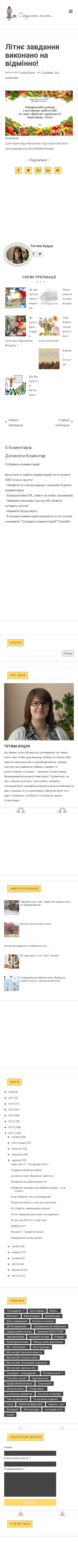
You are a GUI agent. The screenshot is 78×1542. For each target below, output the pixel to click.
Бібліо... (54, 1310)
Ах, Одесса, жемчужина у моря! (30, 1208)
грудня (16, 1136)
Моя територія (41, 1347)
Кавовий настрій (39, 1336)
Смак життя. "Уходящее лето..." (30, 1164)
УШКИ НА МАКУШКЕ (31, 1404)
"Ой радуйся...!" (15, 1310)
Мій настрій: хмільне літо (21, 1368)
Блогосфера (37, 1310)
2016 (11, 1103)
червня (16, 1252)
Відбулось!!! (18, 1226)
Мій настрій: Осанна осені (21, 1357)
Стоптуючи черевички (19, 1394)
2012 (11, 1127)
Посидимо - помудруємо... (22, 1373)
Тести (9, 1404)
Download (11, 138)
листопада (18, 1142)
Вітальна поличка (42, 1321)
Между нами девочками (48, 1342)
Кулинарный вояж (17, 1342)
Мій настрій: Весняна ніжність (24, 1352)
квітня (16, 1264)
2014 (11, 1115)
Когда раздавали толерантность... (26, 945)
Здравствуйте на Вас (19, 1331)
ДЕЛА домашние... (17, 1326)
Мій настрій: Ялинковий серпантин (26, 1362)
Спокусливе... (37, 1388)
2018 (11, 1091)
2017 (11, 1097)
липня (15, 1246)
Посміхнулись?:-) (53, 1373)
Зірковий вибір (15, 1336)
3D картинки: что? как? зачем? (39, 955)
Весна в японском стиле (35, 923)
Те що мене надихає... (46, 1399)
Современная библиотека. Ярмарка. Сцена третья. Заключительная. (43, 979)
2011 (11, 1133)
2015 (11, 1109)
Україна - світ (56, 1404)
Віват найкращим (16, 1321)
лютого (16, 1275)
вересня (17, 1154)
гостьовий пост (54, 1409)
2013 (11, 1121)
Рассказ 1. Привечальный (27, 1231)
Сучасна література (49, 1394)
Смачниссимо (15, 1388)
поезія (10, 1414)
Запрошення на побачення (50, 1326)
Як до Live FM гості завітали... (29, 1220)
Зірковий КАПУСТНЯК (50, 1331)
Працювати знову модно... (28, 1237)
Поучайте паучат (16, 1378)
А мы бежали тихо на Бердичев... (31, 1196)
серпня (16, 1160)
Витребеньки (52, 1316)
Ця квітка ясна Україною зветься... (33, 1175)
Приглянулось (40, 1378)
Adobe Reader (44, 148)
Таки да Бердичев (17, 1399)
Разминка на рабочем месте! (29, 1181)
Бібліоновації (32, 1316)
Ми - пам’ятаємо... (17, 1347)
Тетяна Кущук (27, 72)
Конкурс (59, 1336)
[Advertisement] (39, 217)
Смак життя (44, 1383)
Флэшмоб (12, 1409)
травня (16, 1258)
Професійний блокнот (19, 1383)
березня (17, 1269)
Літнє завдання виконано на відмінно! (35, 1214)
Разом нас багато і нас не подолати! (33, 1202)
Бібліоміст (12, 1316)
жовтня (16, 1148)
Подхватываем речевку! (26, 1170)
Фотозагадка (31, 1409)
